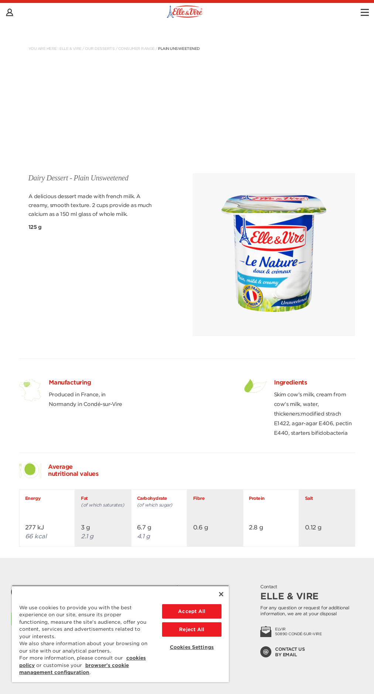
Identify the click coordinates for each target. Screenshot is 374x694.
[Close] (221, 594)
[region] (120, 633)
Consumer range (136, 48)
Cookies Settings (192, 647)
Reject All (191, 629)
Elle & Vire (70, 48)
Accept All (191, 611)
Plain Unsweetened (179, 48)
